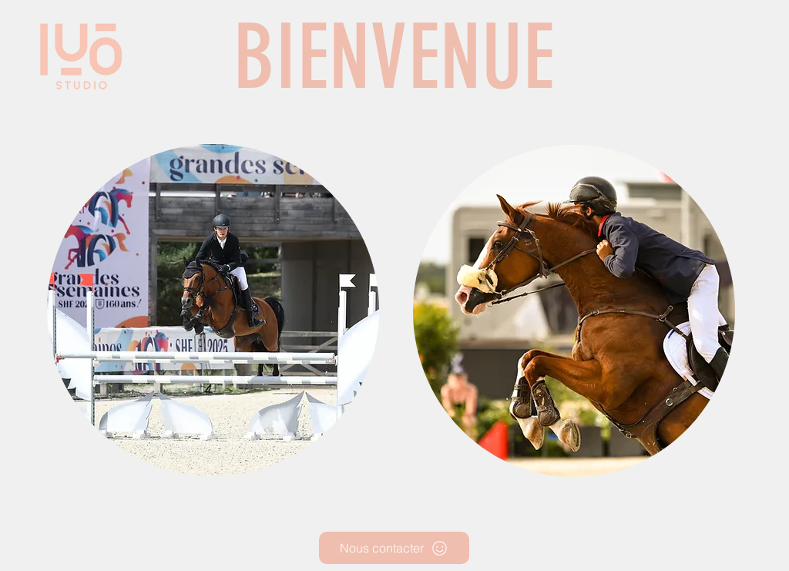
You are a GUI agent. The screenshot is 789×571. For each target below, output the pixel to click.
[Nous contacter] (394, 548)
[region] (214, 311)
